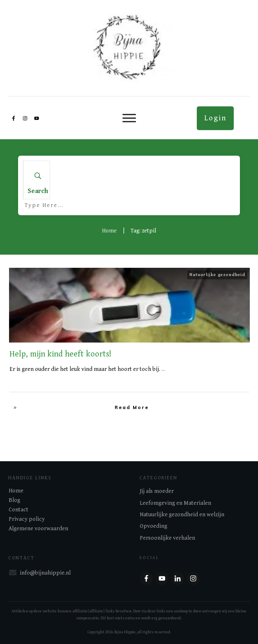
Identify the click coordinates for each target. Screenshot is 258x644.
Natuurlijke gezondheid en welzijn (182, 514)
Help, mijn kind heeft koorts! (60, 354)
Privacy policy (27, 519)
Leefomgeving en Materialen (175, 503)
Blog (14, 500)
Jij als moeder (157, 491)
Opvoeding (153, 526)
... (163, 369)
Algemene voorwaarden (38, 528)
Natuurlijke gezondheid (217, 274)
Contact (18, 509)
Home (16, 491)
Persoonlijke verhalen (167, 538)
